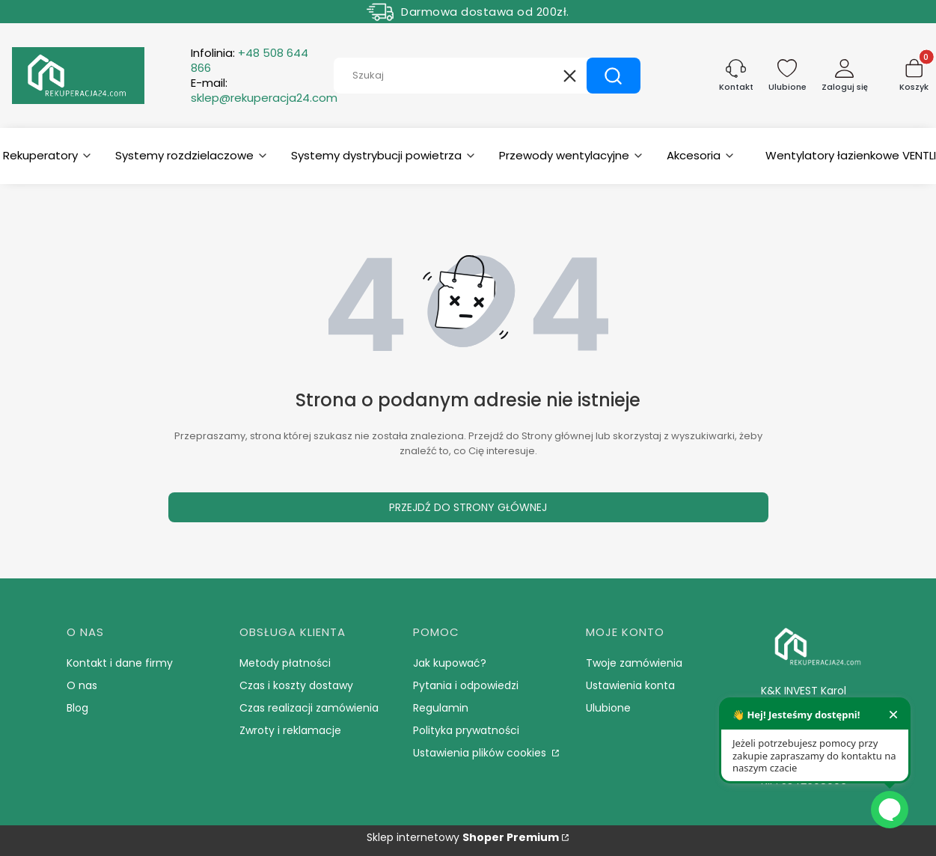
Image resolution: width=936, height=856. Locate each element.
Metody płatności (285, 662)
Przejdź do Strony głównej (468, 507)
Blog (77, 707)
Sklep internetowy (463, 837)
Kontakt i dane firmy (120, 662)
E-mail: (264, 91)
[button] (613, 76)
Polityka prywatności (466, 730)
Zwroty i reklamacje (290, 730)
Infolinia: (249, 61)
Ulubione (608, 707)
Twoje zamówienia (634, 662)
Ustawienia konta (630, 685)
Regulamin (440, 707)
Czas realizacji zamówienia (309, 707)
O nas (82, 685)
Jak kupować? (449, 662)
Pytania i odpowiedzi (466, 685)
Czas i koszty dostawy (296, 685)
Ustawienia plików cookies (481, 752)
